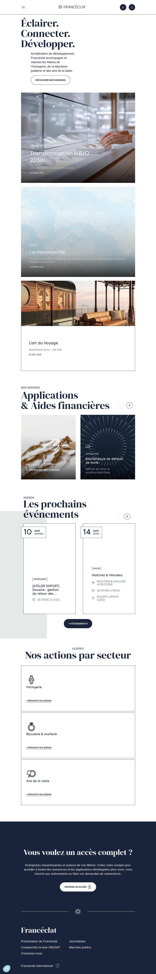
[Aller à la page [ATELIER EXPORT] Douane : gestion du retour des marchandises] (50, 569)
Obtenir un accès (78, 887)
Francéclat (39, 930)
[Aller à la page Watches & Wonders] (109, 569)
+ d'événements (78, 623)
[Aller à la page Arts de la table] (78, 782)
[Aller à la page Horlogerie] (78, 688)
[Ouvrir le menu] (132, 7)
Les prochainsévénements (54, 509)
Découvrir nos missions (50, 80)
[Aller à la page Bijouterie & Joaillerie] (78, 735)
